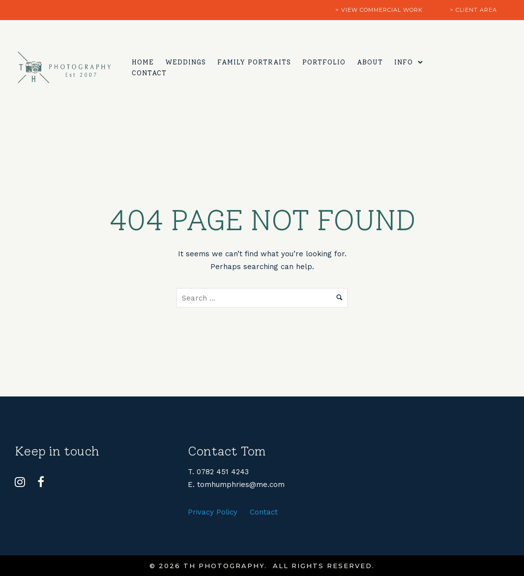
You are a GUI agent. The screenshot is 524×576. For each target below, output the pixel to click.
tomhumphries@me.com (241, 484)
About (371, 61)
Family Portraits (255, 61)
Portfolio (325, 61)
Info (404, 61)
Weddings (186, 61)
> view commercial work (379, 9)
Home (144, 61)
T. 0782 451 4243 (218, 471)
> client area (473, 9)
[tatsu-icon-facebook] (40, 482)
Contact (150, 73)
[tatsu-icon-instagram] (22, 482)
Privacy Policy (212, 512)
